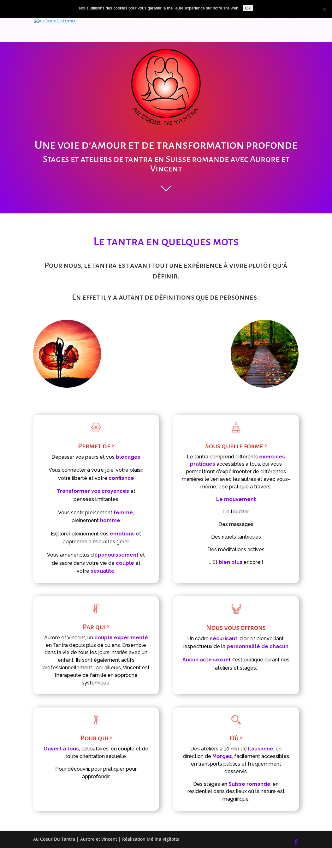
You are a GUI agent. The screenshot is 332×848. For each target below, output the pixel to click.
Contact (291, 23)
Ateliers (249, 23)
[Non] (324, 9)
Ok (248, 8)
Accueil (139, 23)
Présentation (165, 23)
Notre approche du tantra (210, 23)
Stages (270, 23)
